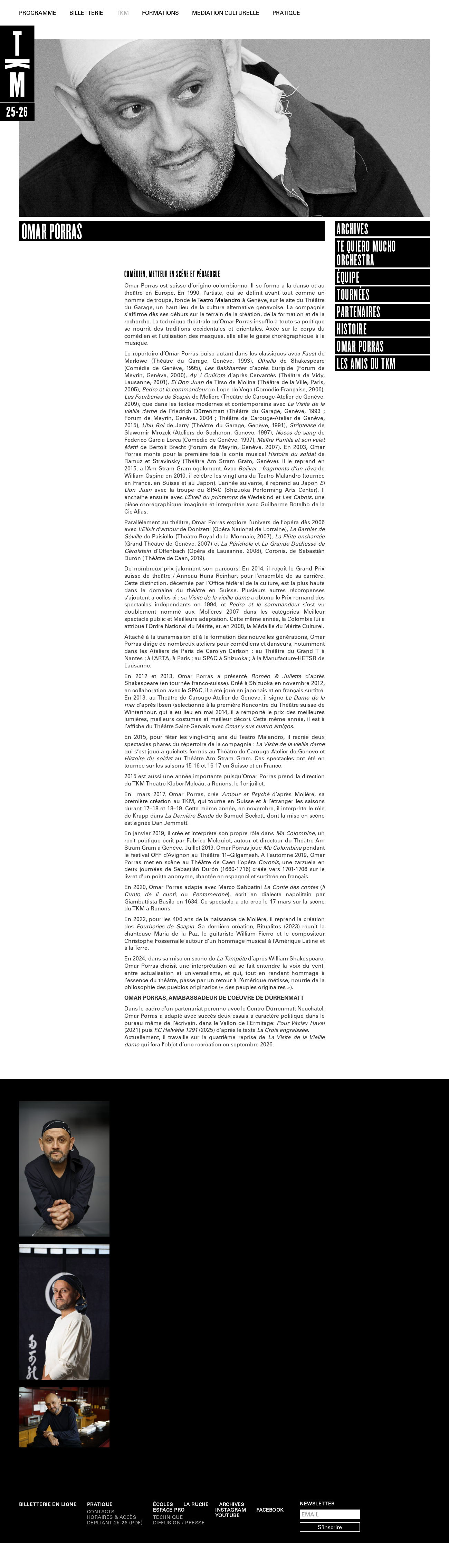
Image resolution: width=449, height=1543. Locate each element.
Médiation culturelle (225, 12)
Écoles (163, 1504)
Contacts (101, 1511)
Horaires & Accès (111, 1517)
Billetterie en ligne (48, 1504)
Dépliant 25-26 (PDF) (115, 1523)
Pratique (286, 12)
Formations (160, 12)
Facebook (270, 1510)
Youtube (227, 1515)
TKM (122, 12)
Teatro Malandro (218, 299)
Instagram (230, 1510)
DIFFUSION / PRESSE (179, 1523)
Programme (37, 12)
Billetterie (86, 12)
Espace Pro (169, 1510)
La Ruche (196, 1504)
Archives (231, 1504)
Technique (168, 1517)
